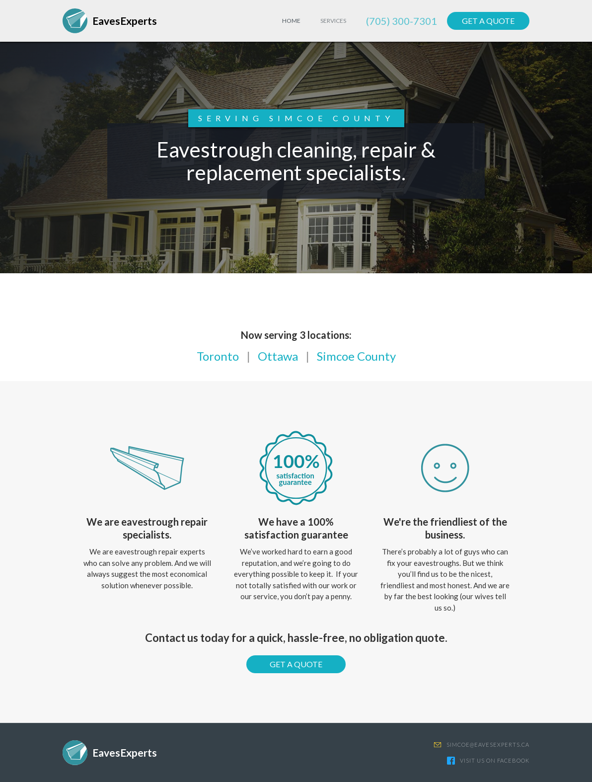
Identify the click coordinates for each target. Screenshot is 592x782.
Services (333, 20)
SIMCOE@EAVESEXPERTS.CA (487, 744)
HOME (291, 20)
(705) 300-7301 (401, 21)
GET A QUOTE (488, 20)
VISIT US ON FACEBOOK (494, 760)
